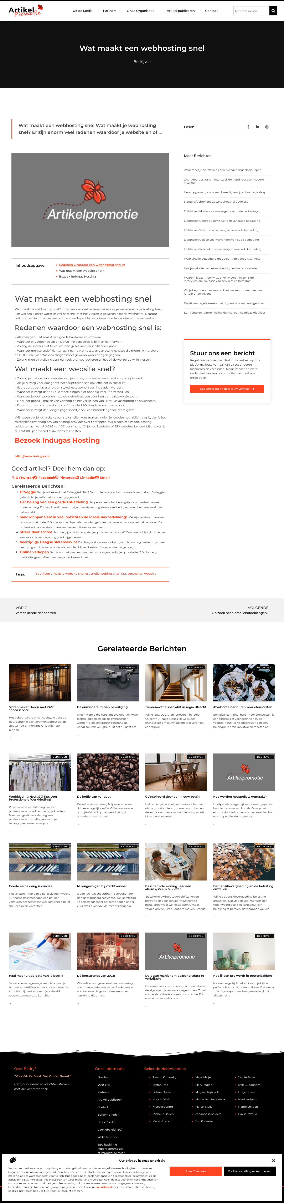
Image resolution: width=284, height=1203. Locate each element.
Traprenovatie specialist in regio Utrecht (175, 707)
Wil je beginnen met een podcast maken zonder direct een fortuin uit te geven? (224, 292)
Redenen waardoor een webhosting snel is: (92, 265)
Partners (110, 11)
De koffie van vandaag (94, 796)
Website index (108, 1137)
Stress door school (36, 532)
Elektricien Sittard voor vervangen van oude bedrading (221, 230)
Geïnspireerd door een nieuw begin (172, 796)
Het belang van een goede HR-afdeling (54, 502)
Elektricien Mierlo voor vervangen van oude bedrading (221, 211)
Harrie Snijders (248, 1106)
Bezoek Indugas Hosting (77, 276)
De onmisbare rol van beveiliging (102, 707)
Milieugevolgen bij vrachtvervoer (102, 886)
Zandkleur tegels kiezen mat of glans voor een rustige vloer (224, 303)
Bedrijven (142, 62)
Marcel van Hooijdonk (210, 1099)
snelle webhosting (105, 573)
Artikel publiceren (181, 11)
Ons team (104, 1077)
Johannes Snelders (208, 1114)
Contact (211, 11)
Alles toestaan (196, 1171)
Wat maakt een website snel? (81, 271)
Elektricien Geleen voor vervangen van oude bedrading (221, 239)
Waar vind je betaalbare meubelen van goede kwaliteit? (222, 258)
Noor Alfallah (161, 1099)
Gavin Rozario (247, 1114)
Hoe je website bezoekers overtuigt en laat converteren (221, 268)
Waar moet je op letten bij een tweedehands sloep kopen (223, 170)
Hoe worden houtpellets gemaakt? (240, 796)
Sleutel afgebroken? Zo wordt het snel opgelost (216, 201)
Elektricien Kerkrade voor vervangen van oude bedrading (223, 249)
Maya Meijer (203, 1077)
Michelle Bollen (163, 1114)
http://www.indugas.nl (32, 456)
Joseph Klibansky (164, 1077)
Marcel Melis (203, 1106)
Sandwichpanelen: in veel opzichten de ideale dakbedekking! (73, 517)
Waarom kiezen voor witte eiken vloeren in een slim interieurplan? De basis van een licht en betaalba (219, 279)
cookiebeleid (104, 1187)
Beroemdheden (108, 1114)
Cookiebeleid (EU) (110, 1129)
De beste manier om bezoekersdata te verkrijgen (174, 977)
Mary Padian (203, 1084)
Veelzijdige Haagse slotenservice (48, 542)
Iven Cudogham (249, 1084)
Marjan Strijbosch (207, 1092)
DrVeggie (28, 492)
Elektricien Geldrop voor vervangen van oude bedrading (222, 220)
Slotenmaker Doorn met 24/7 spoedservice (31, 708)
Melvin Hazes (162, 1121)
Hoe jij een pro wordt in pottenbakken (242, 976)
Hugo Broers (246, 1092)
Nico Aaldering (163, 1106)
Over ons (104, 1084)
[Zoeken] (273, 10)
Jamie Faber (246, 1077)
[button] (274, 1161)
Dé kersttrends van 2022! (96, 976)
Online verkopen (34, 552)
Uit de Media (83, 11)
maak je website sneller (70, 573)
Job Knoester (204, 1121)
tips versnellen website (138, 573)
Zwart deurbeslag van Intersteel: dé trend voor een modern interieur (224, 181)
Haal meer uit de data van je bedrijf (36, 976)
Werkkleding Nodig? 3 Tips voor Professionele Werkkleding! (33, 798)
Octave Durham (163, 1092)
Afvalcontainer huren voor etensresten (242, 707)
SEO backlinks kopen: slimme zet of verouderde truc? (111, 1148)
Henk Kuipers (247, 1099)
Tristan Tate (160, 1084)
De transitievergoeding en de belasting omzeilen (243, 887)
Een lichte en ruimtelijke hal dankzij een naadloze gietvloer (224, 312)
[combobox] (251, 10)
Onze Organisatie (141, 11)
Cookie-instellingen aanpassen (250, 1171)
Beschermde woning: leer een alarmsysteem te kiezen (168, 887)
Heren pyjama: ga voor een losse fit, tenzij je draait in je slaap (225, 192)
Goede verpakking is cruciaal (31, 886)
